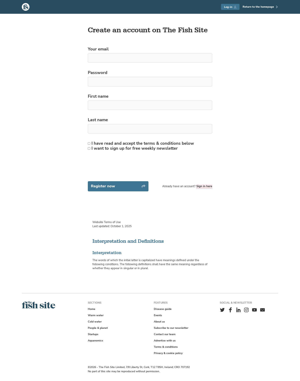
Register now (118, 186)
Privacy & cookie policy (168, 353)
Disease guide (163, 309)
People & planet (98, 328)
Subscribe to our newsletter (171, 328)
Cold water (95, 321)
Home (91, 309)
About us (159, 321)
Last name (98, 120)
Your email (98, 49)
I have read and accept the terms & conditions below (141, 143)
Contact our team (164, 334)
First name (98, 96)
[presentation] (117, 166)
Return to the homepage (260, 7)
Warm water (96, 315)
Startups (93, 334)
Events (158, 315)
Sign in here (204, 186)
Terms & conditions (166, 347)
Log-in (230, 7)
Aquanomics (95, 340)
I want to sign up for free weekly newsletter (133, 148)
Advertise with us (165, 340)
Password (97, 72)
